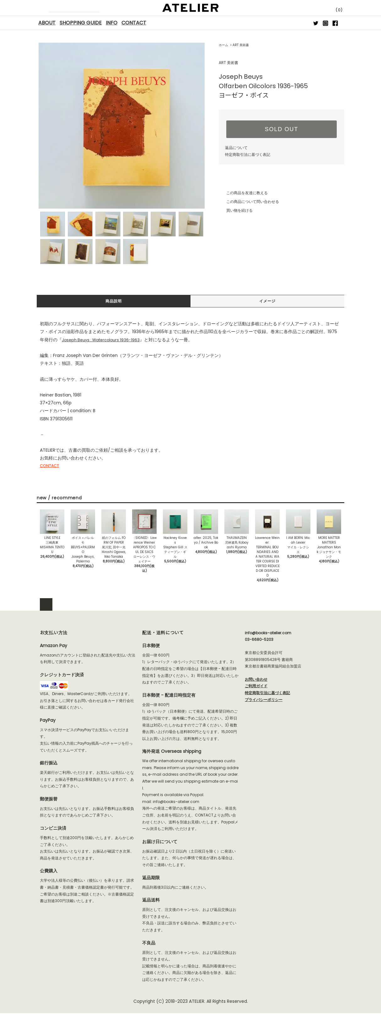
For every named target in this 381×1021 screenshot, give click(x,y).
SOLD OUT (281, 129)
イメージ (267, 301)
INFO (111, 22)
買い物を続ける (236, 210)
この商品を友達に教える (243, 192)
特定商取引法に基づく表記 (247, 154)
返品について (236, 147)
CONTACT (133, 22)
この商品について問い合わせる (249, 201)
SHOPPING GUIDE (81, 22)
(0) (334, 10)
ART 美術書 (241, 45)
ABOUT (47, 22)
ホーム (223, 45)
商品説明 (113, 301)
